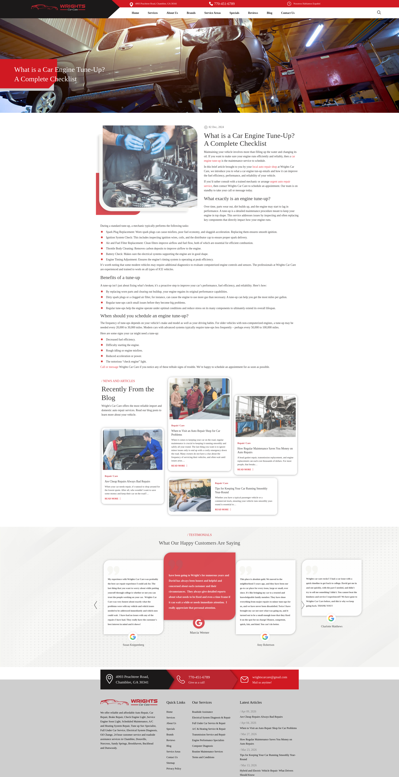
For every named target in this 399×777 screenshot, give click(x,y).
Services (153, 12)
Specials (234, 12)
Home (135, 12)
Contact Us (288, 12)
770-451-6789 (224, 4)
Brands (191, 12)
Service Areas (212, 12)
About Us (172, 12)
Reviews (253, 12)
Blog (269, 12)
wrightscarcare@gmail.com (269, 773)
